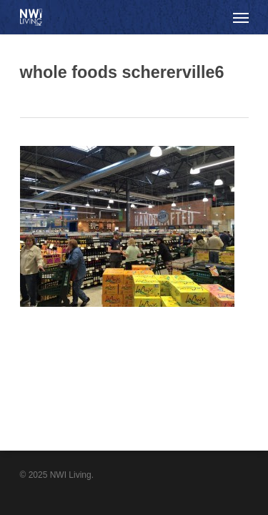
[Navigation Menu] (241, 17)
